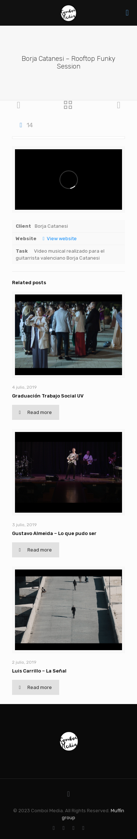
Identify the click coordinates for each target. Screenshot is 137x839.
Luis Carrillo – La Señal (39, 671)
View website (58, 238)
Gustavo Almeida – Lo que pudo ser (54, 533)
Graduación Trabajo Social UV (48, 396)
